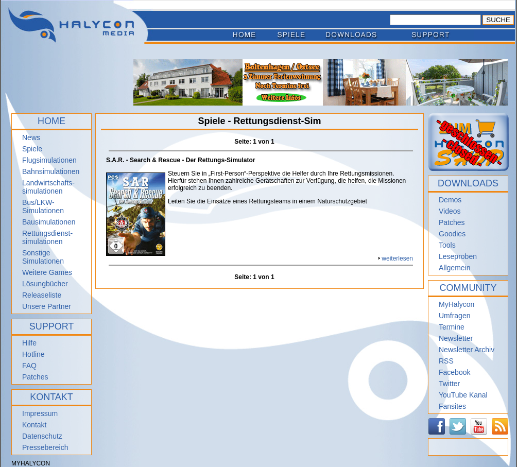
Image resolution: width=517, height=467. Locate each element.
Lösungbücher (45, 284)
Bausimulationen (49, 222)
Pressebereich (45, 447)
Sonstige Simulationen (43, 257)
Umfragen (454, 316)
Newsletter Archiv (466, 349)
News (31, 137)
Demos (450, 200)
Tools (447, 245)
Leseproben (458, 256)
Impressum (40, 413)
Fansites (452, 406)
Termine (451, 327)
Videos (450, 211)
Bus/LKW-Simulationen (43, 206)
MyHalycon (456, 304)
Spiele (32, 149)
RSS (446, 361)
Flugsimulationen (49, 160)
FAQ (29, 365)
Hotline (33, 354)
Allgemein (454, 268)
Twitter (449, 383)
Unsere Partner (46, 306)
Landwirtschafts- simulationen (48, 187)
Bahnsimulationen (50, 171)
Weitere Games (47, 272)
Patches (35, 377)
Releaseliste (41, 295)
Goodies (452, 234)
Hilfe (29, 343)
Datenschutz (42, 436)
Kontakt (34, 425)
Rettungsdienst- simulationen (47, 237)
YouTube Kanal (463, 395)
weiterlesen (397, 258)
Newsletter (456, 338)
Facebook (454, 372)
